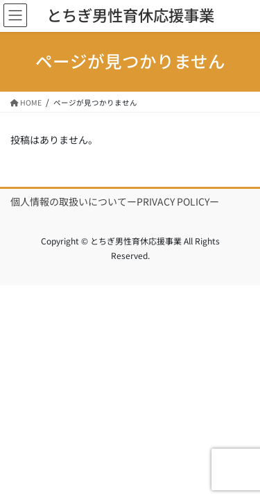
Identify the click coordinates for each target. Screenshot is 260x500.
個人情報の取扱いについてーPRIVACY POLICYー (114, 201)
